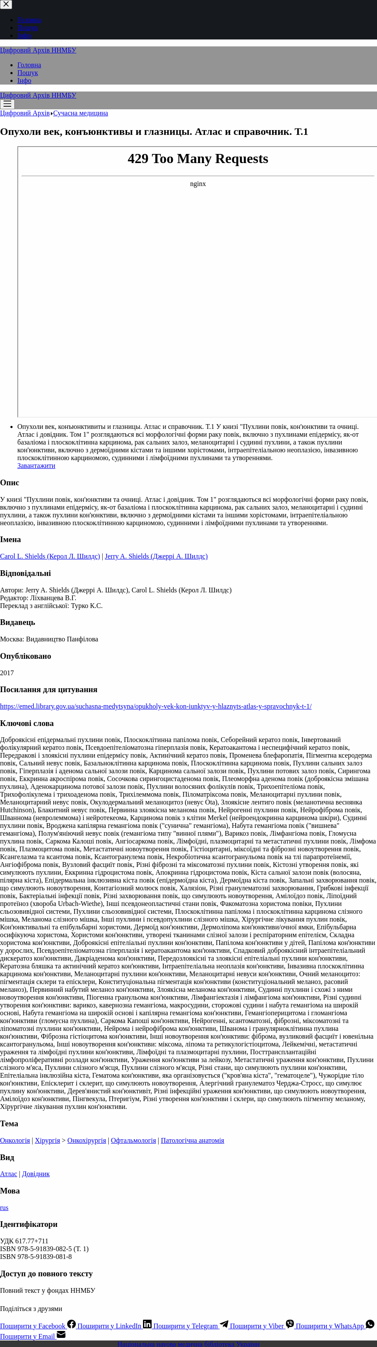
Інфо (24, 80)
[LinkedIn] (115, 1326)
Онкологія (15, 1140)
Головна (29, 65)
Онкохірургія (87, 1140)
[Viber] (263, 1326)
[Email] (32, 1336)
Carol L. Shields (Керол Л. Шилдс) (50, 556)
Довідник (36, 1173)
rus (4, 1207)
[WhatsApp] (335, 1326)
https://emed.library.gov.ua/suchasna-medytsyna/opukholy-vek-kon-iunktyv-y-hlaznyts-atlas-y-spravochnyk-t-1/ (156, 706)
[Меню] (7, 104)
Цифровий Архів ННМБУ (38, 50)
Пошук (27, 72)
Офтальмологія (133, 1140)
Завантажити (36, 465)
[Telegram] (191, 1326)
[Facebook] (39, 1326)
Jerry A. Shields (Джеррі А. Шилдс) (156, 556)
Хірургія (47, 1140)
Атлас (8, 1173)
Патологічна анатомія (192, 1140)
